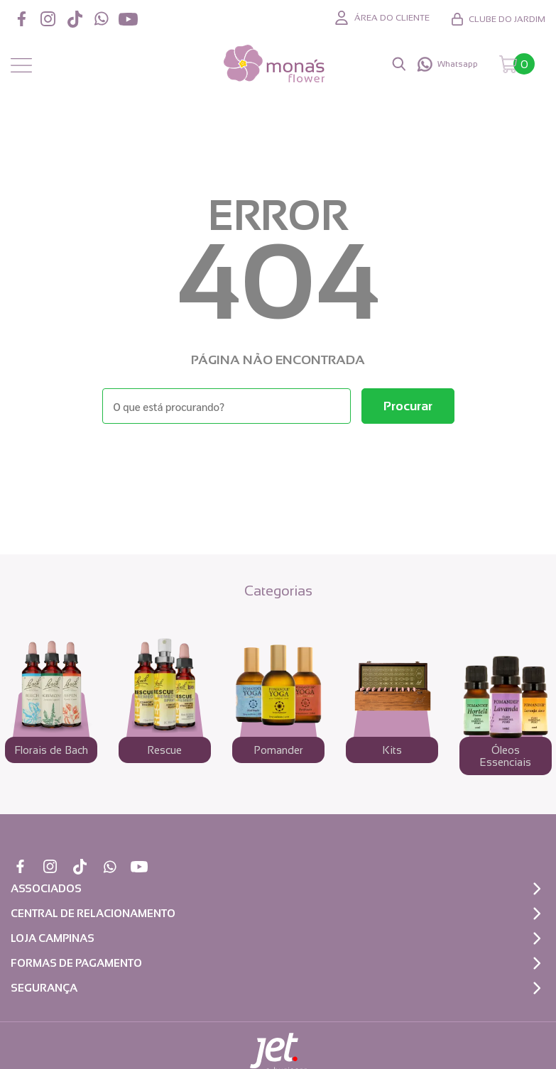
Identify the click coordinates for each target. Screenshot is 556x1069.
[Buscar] (407, 406)
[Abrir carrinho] (517, 64)
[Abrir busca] (399, 64)
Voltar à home (278, 462)
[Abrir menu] (21, 66)
